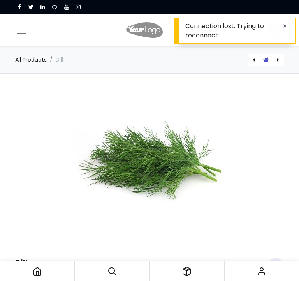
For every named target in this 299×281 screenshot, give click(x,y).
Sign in (262, 271)
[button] (112, 271)
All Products (31, 60)
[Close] (284, 26)
